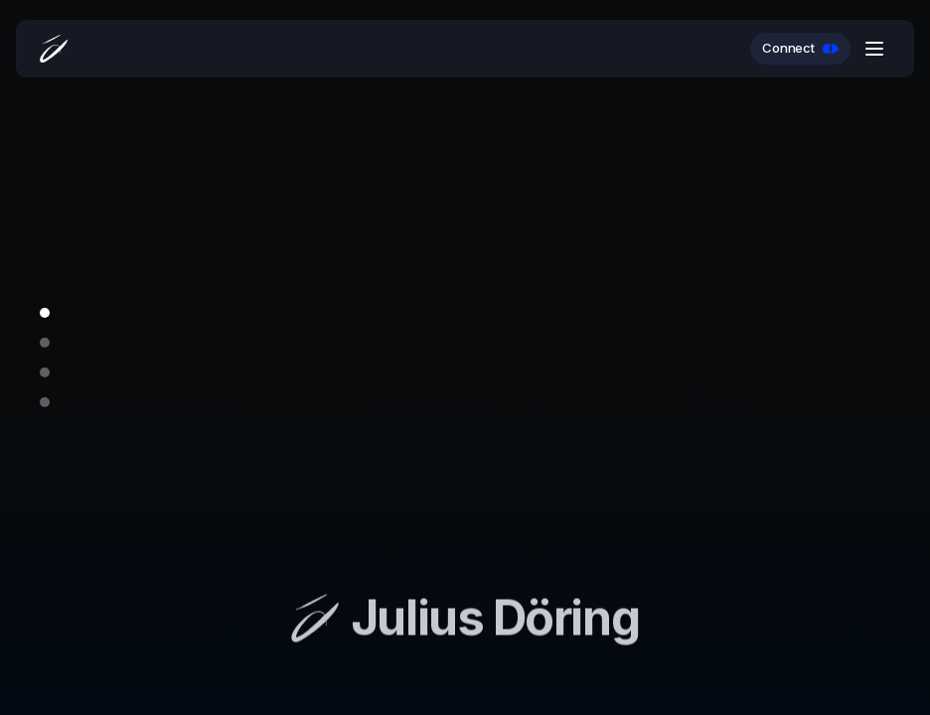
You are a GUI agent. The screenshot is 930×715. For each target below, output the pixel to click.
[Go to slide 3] (45, 372)
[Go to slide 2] (45, 343)
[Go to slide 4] (45, 402)
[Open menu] (874, 49)
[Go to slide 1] (45, 313)
